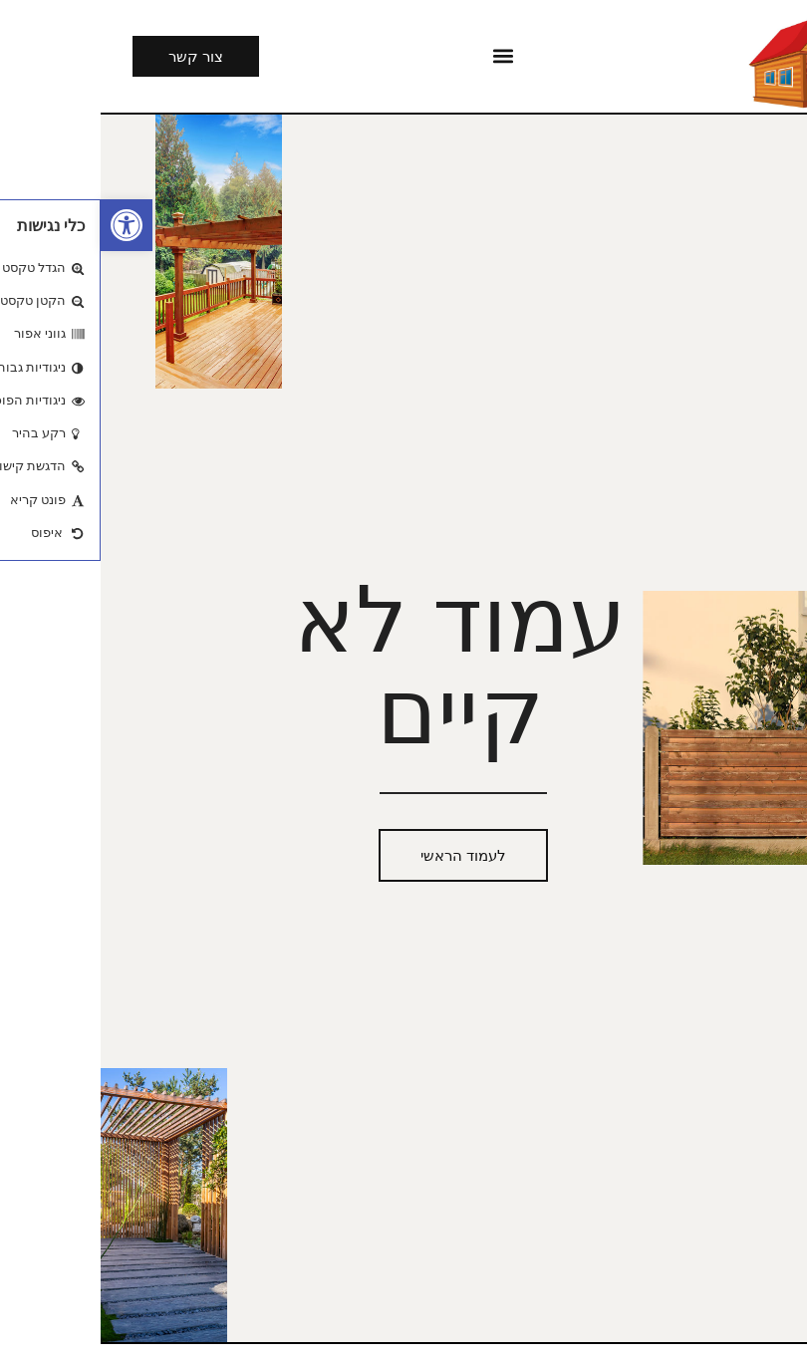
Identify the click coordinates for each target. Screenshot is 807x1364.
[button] (26, 225)
